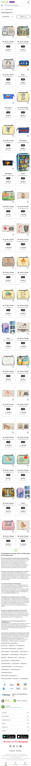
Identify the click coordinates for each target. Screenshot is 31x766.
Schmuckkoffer (14, 651)
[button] (8, 16)
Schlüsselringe (24, 651)
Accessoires (4, 645)
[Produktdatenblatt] (8, 37)
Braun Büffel (23, 654)
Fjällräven (20, 648)
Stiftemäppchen (5, 669)
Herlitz (7, 591)
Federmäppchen (5, 660)
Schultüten (16, 678)
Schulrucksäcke (5, 651)
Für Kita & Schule (18, 666)
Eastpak (13, 591)
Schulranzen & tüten (6, 672)
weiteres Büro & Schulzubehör (9, 675)
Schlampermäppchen (6, 666)
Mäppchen (23, 663)
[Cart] (13, 36)
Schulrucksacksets (6, 663)
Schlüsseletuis (5, 654)
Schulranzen (21, 657)
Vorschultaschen (15, 669)
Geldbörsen (12, 645)
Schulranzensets (15, 660)
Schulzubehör (15, 663)
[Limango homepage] (5, 2)
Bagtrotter (10, 657)
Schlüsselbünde (14, 654)
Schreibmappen (24, 678)
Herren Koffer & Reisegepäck (8, 648)
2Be (16, 657)
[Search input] (16, 5)
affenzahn (3, 657)
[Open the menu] (2, 5)
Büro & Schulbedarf (6, 678)
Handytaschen (20, 645)
